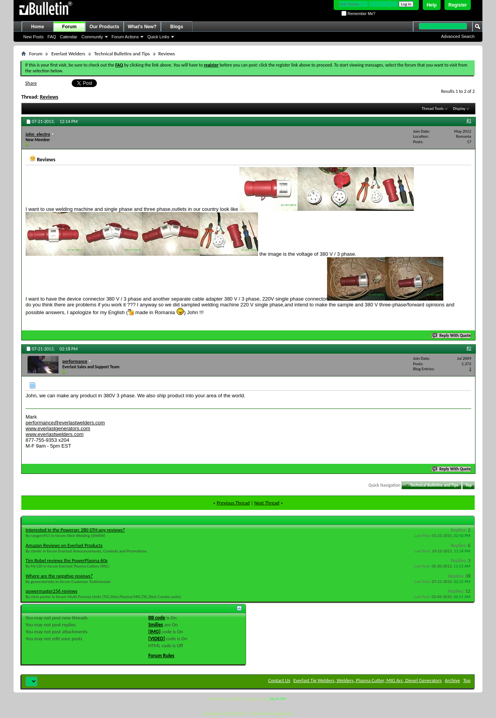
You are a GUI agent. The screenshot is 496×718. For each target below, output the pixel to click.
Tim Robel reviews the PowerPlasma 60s (67, 560)
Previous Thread (233, 503)
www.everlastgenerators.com (58, 428)
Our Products (104, 26)
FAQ (52, 36)
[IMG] (154, 631)
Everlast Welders (68, 53)
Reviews (49, 97)
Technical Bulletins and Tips (122, 53)
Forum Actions (125, 36)
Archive (452, 680)
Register (457, 5)
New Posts (33, 36)
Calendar (69, 36)
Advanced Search (458, 36)
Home (37, 26)
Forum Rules (161, 655)
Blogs (176, 26)
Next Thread (266, 503)
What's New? (142, 26)
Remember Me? (358, 14)
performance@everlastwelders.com (65, 423)
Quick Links (158, 36)
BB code (156, 618)
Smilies (155, 624)
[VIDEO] (156, 638)
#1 (469, 120)
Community (92, 36)
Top (468, 485)
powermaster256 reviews (52, 591)
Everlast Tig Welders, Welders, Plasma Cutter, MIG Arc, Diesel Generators (367, 680)
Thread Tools (433, 108)
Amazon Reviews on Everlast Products (64, 545)
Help (432, 5)
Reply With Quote (452, 335)
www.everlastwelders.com (55, 434)
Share (31, 83)
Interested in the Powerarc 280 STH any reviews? (75, 530)
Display (459, 108)
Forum (69, 26)
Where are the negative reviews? (59, 576)
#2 (469, 348)
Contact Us (279, 680)
